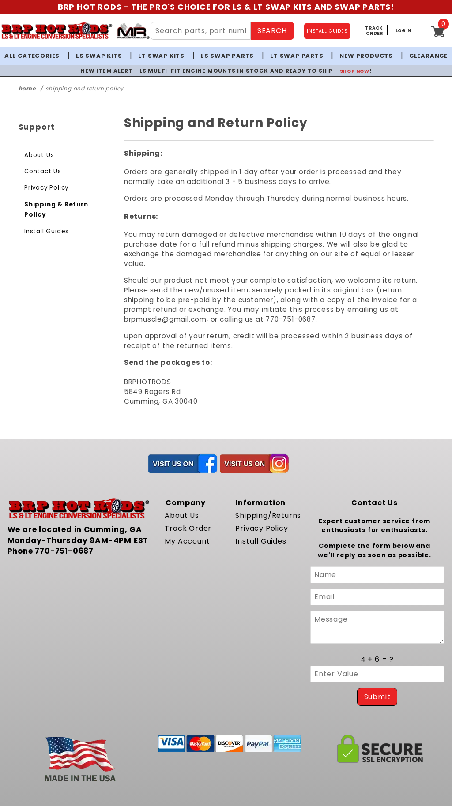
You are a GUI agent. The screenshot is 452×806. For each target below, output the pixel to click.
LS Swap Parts (227, 55)
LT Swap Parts (294, 55)
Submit (377, 676)
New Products (361, 55)
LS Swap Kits (103, 55)
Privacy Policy (45, 187)
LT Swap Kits (164, 55)
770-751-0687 (403, 300)
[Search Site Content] (200, 31)
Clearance (422, 55)
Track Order (185, 509)
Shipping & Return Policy (63, 204)
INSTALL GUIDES (327, 31)
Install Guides (44, 220)
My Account (185, 521)
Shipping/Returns (265, 496)
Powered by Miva (130, 795)
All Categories (37, 55)
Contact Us (40, 171)
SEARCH (270, 30)
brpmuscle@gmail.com (286, 300)
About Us (37, 155)
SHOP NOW (346, 70)
